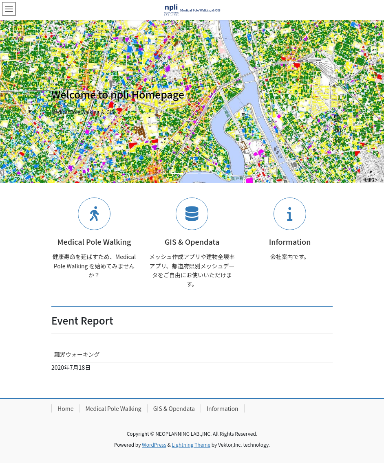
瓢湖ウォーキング (77, 354)
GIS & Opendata (174, 408)
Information (222, 408)
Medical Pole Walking (113, 408)
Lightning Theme (191, 444)
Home (65, 408)
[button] (28, 101)
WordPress (154, 444)
